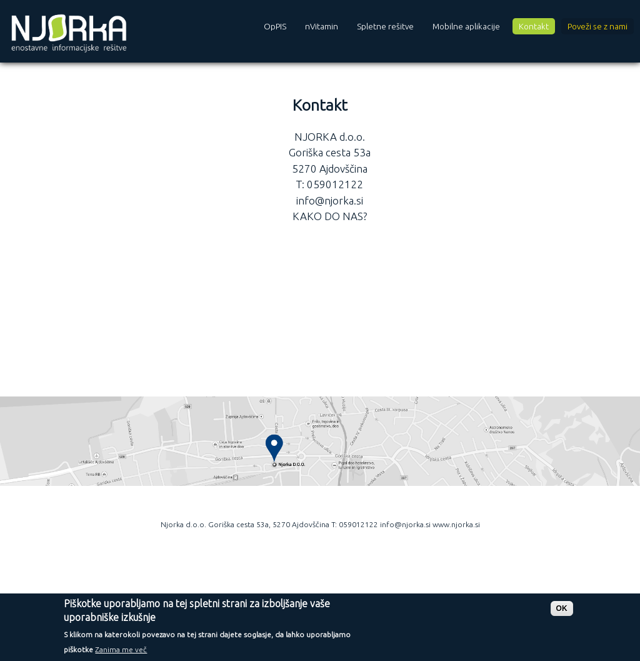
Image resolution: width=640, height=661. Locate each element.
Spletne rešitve (385, 26)
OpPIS (275, 26)
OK (562, 612)
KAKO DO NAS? (329, 216)
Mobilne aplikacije (466, 26)
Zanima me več (121, 654)
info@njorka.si (329, 200)
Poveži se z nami (598, 26)
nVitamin (321, 26)
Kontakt (534, 26)
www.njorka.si (456, 524)
